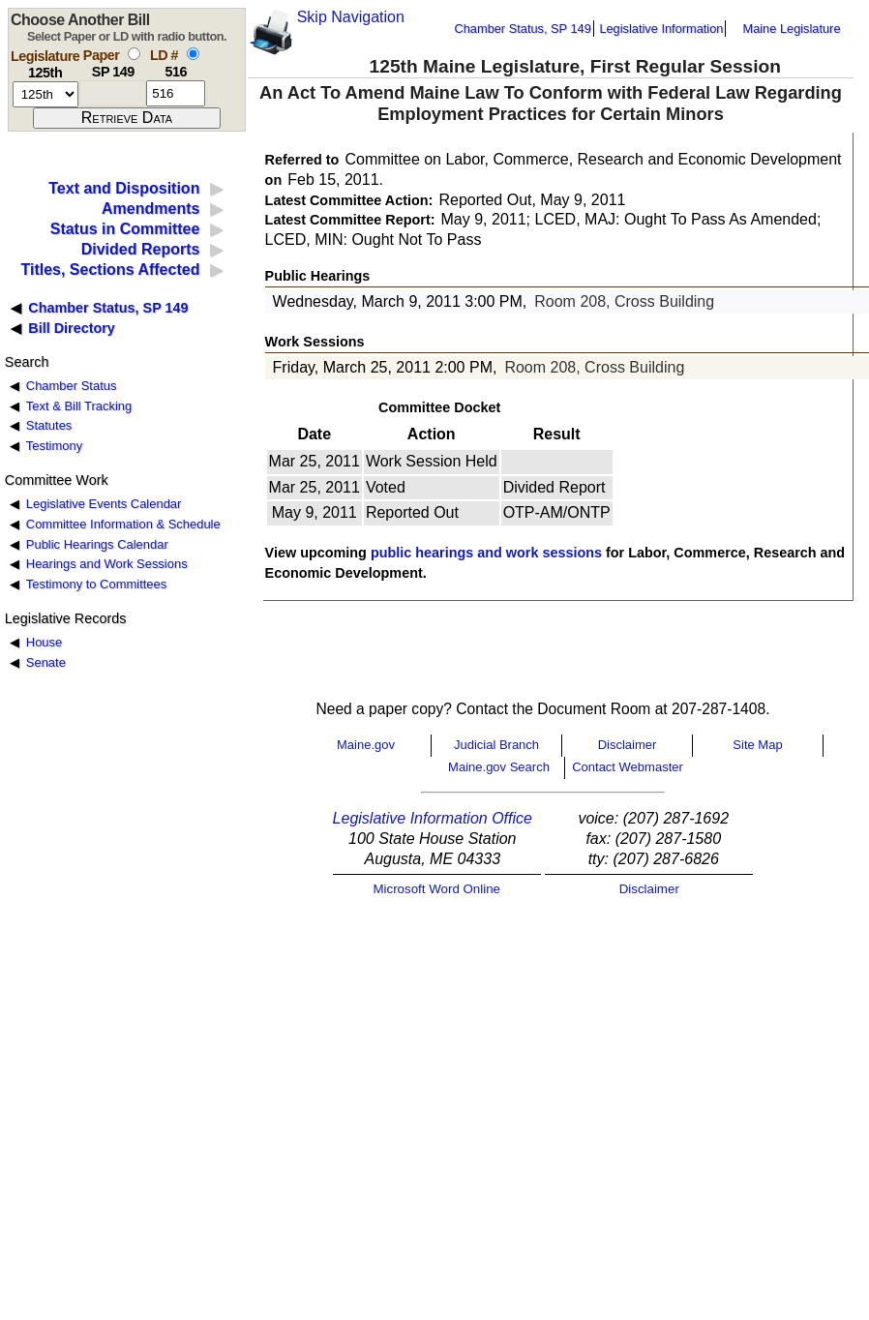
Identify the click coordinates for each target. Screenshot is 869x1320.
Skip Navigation (351, 17)
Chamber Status (71, 385)
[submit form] (127, 118)
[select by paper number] (134, 53)
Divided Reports (140, 249)
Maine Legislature (791, 28)
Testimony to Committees (96, 584)
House (44, 642)
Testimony (54, 445)
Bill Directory (71, 328)
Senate (46, 662)
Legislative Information (661, 28)
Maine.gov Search (499, 767)
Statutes (49, 425)
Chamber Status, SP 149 (523, 28)
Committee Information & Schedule (123, 524)
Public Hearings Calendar (97, 544)
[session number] (45, 94)
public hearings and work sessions (486, 552)
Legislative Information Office (432, 818)
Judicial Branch (496, 744)
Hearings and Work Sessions (107, 563)
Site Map (757, 744)
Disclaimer (627, 744)
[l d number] (175, 93)
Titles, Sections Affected (109, 269)
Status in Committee (125, 229)
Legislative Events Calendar (104, 503)
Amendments (150, 208)
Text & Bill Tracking (79, 406)
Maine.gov (366, 744)
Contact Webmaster (627, 767)
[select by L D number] (193, 53)
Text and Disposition (123, 188)
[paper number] (112, 93)
